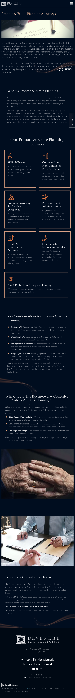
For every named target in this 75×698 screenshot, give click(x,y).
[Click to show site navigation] (71, 3)
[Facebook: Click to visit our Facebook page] (33, 669)
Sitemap (27, 689)
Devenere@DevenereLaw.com (39, 678)
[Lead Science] (9, 685)
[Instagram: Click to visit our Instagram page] (41, 669)
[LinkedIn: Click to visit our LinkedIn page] (37, 669)
